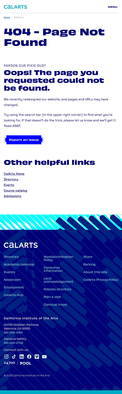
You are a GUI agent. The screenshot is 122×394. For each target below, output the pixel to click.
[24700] (9, 363)
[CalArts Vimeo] (36, 356)
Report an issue (24, 140)
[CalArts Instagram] (6, 356)
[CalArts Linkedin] (21, 356)
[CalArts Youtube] (44, 356)
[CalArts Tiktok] (14, 356)
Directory (11, 179)
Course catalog (15, 190)
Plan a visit (52, 297)
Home (7, 17)
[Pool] (25, 363)
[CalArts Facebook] (29, 356)
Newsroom (12, 280)
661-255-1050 (13, 333)
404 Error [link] (19, 17)
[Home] (15, 7)
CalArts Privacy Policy (100, 280)
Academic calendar (19, 264)
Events (9, 185)
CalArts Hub (13, 295)
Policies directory (57, 289)
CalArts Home (14, 174)
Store (87, 257)
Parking (89, 264)
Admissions (12, 196)
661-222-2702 (13, 343)
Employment (14, 287)
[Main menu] (113, 7)
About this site (95, 272)
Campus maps (55, 305)
